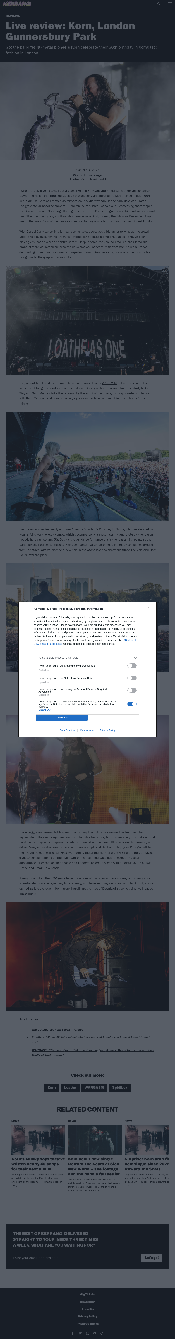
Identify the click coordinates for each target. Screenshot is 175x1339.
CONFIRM (61, 717)
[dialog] (88, 669)
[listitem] (88, 658)
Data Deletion (67, 730)
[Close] (149, 609)
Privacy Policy (107, 730)
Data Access (87, 730)
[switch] (132, 665)
